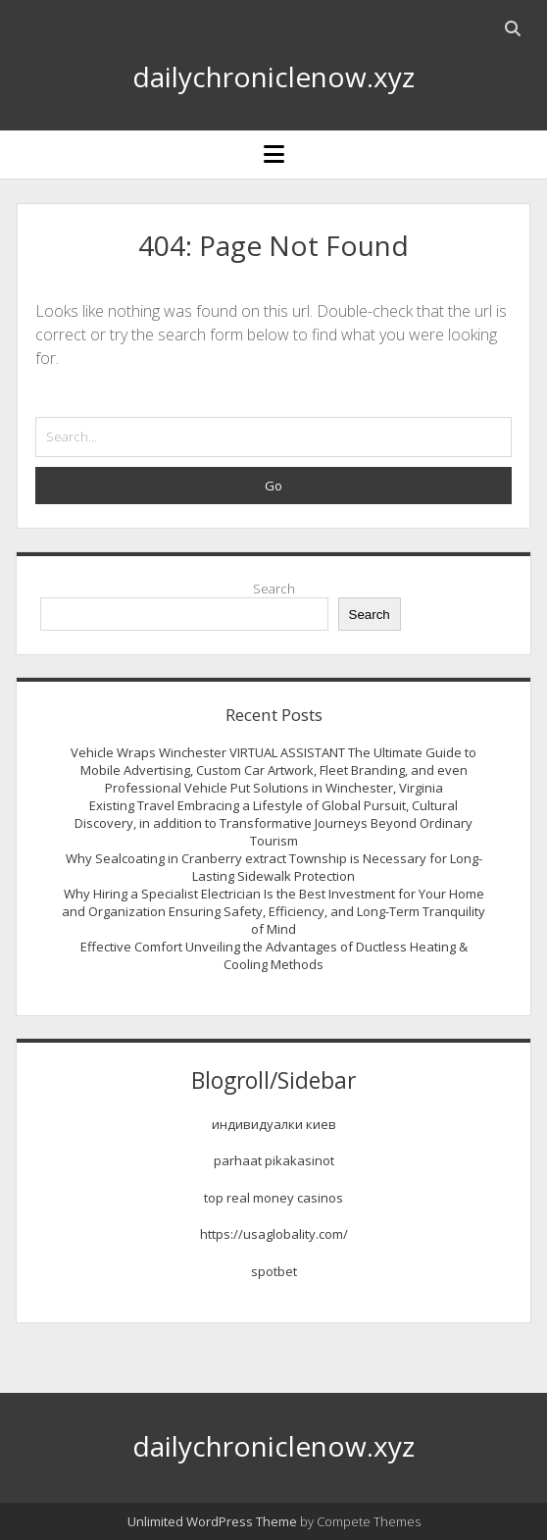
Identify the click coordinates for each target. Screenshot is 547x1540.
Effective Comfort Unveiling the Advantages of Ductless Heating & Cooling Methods (274, 955)
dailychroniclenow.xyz (273, 76)
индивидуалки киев (274, 1124)
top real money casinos (273, 1197)
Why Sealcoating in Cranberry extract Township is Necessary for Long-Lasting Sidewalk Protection (274, 867)
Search (274, 588)
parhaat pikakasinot (274, 1160)
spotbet (274, 1271)
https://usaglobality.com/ (274, 1234)
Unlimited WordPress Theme (212, 1521)
